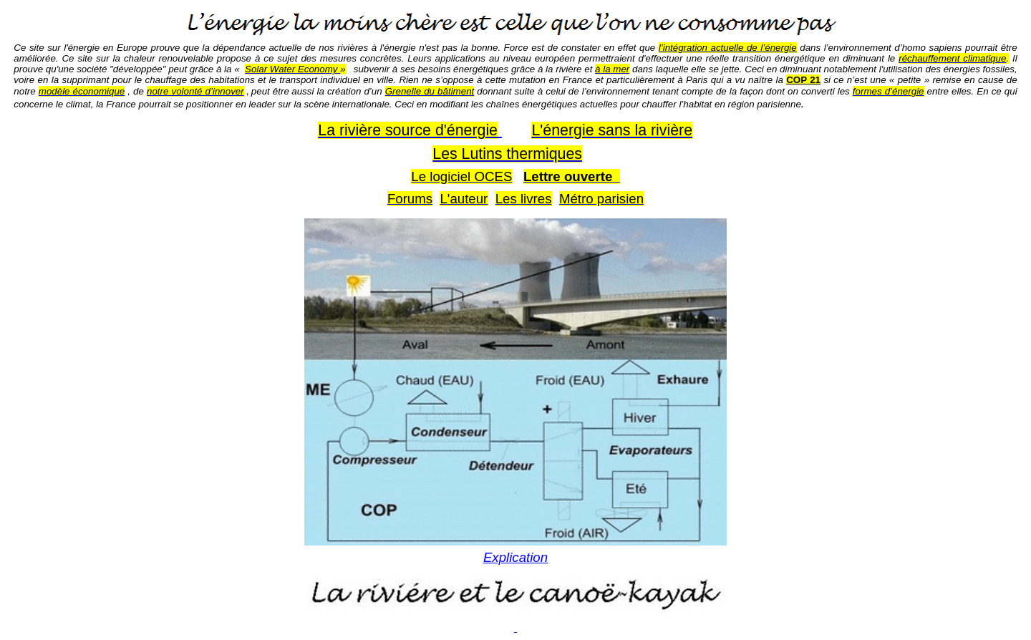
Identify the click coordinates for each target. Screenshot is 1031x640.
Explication (515, 557)
